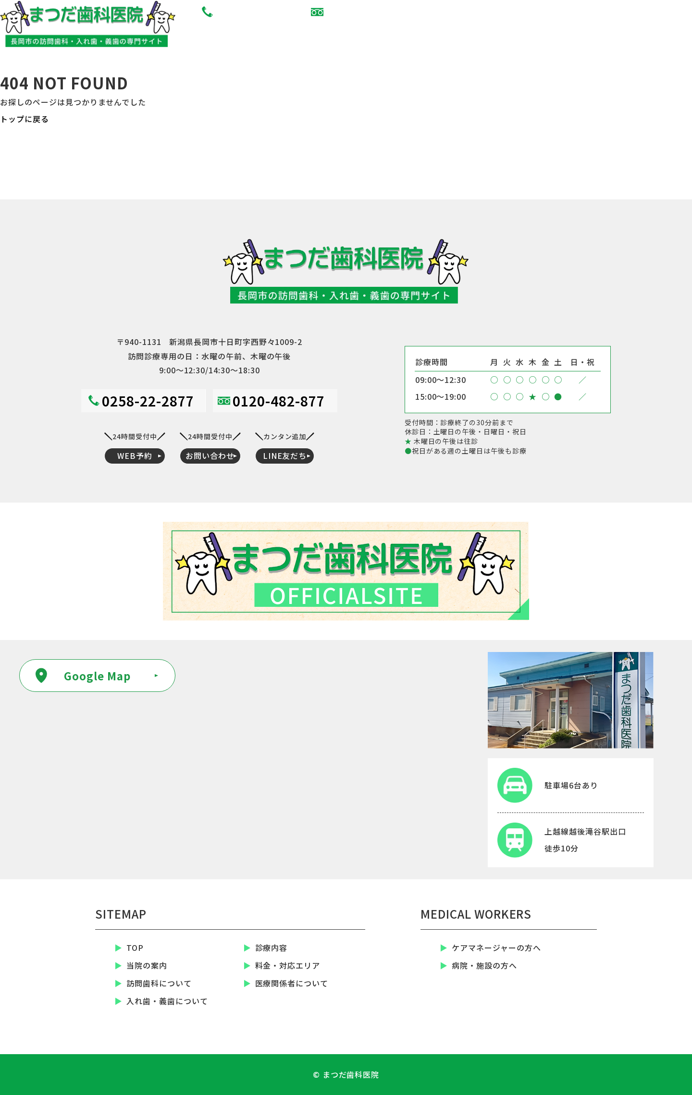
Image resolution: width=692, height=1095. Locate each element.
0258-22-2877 (255, 11)
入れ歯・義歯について (167, 1002)
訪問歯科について (159, 984)
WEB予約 (475, 32)
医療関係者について (292, 984)
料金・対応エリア (288, 966)
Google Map (97, 675)
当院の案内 (146, 966)
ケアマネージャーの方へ (496, 948)
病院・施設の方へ (484, 966)
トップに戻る (24, 118)
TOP (135, 948)
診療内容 (271, 948)
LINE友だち (649, 32)
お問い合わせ (562, 32)
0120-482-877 (366, 11)
